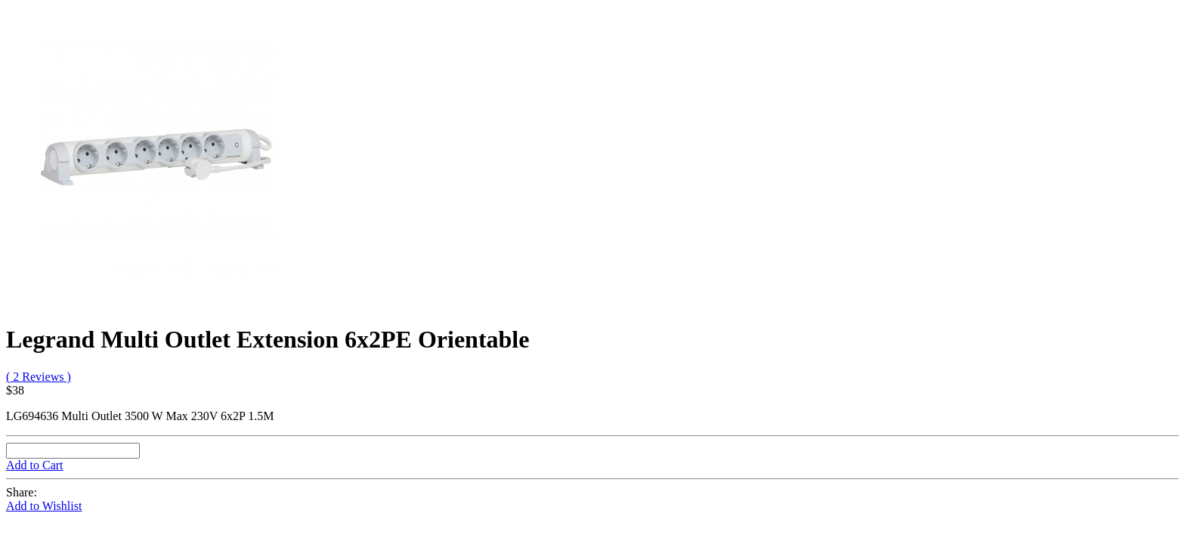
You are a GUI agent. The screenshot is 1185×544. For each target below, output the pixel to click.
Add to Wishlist (44, 505)
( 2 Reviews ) (38, 376)
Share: (21, 492)
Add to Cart (34, 465)
